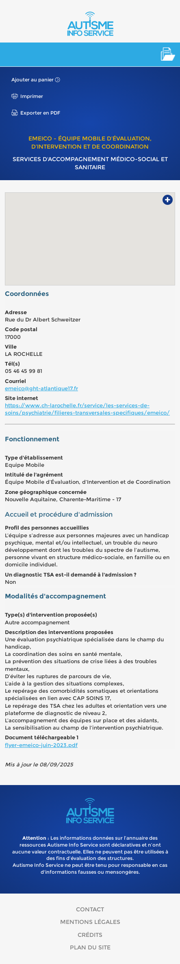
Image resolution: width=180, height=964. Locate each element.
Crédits (90, 934)
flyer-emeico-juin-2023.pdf (41, 745)
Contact (90, 909)
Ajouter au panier (32, 80)
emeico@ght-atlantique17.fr (41, 388)
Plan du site (90, 947)
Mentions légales (90, 922)
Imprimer (31, 96)
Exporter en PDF (40, 113)
